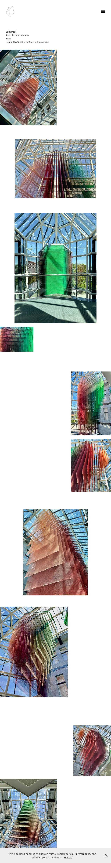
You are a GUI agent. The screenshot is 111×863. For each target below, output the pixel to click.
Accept (68, 857)
